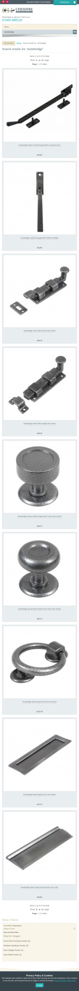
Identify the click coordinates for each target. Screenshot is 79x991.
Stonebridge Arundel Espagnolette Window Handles (39, 238)
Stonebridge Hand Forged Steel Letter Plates (39, 794)
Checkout (64, 2)
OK (75, 32)
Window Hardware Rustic (14, 945)
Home (19, 43)
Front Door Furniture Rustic (15, 941)
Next (45, 64)
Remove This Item (74, 928)
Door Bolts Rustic (11, 955)
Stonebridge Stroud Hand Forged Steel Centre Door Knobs (39, 609)
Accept (39, 985)
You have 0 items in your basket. (39, 2)
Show (32, 60)
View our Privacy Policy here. (65, 981)
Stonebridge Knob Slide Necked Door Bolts (40, 331)
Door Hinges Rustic (11, 950)
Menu (6, 27)
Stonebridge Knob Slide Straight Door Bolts (39, 423)
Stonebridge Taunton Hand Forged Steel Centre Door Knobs (39, 516)
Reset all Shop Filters (11, 932)
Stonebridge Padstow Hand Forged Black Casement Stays (40, 145)
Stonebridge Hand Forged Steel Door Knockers (39, 702)
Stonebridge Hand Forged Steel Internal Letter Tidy (39, 887)
